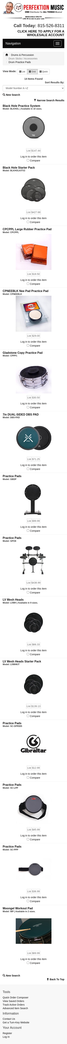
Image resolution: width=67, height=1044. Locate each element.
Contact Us (9, 1018)
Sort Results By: (54, 82)
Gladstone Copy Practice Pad (23, 352)
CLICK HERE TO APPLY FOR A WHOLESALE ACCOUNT (41, 33)
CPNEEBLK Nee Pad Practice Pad (25, 291)
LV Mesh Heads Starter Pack (22, 661)
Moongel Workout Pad (18, 908)
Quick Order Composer (15, 997)
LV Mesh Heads (13, 599)
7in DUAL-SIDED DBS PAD (21, 414)
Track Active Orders (13, 1004)
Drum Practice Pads (20, 62)
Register (7, 1033)
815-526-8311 (51, 25)
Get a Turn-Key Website (16, 1022)
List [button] (22, 71)
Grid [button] (32, 71)
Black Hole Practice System (21, 105)
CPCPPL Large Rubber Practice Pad (27, 229)
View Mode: (9, 71)
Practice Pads (12, 476)
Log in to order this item (33, 156)
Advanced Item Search (15, 1008)
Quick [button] (43, 71)
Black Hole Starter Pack (19, 167)
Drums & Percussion (22, 55)
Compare (35, 160)
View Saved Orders (13, 1001)
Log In (6, 1036)
